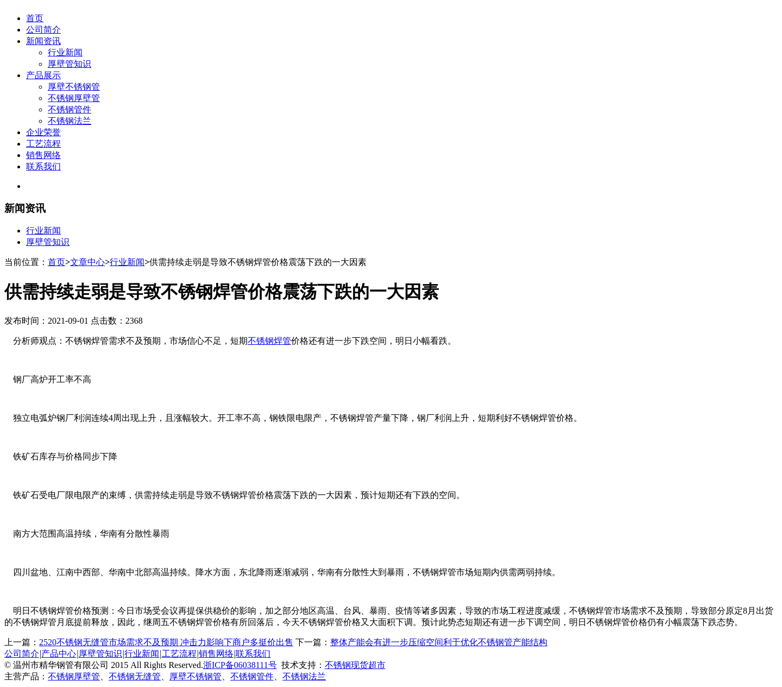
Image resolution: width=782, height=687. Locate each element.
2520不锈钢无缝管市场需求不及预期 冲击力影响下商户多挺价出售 (166, 642)
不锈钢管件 (69, 109)
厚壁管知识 (69, 63)
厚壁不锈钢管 (74, 86)
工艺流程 (43, 143)
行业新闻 (65, 52)
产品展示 (43, 75)
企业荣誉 (43, 132)
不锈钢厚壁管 (74, 98)
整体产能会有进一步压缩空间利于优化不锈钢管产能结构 (438, 642)
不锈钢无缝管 (135, 676)
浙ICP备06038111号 (240, 665)
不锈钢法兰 (69, 120)
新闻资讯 (43, 41)
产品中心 (58, 653)
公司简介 (43, 29)
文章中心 (87, 262)
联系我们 (43, 166)
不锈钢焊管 (269, 340)
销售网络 (43, 155)
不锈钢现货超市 (355, 665)
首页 (34, 18)
